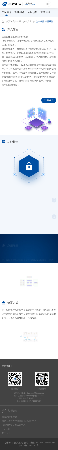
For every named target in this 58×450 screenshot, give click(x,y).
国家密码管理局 (9, 417)
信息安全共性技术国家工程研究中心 (19, 421)
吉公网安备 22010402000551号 (39, 442)
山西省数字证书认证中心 (14, 425)
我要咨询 (48, 100)
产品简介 (6, 12)
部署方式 (45, 12)
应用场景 (32, 12)
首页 (8, 21)
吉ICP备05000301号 (29, 445)
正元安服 (6, 429)
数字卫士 (6, 433)
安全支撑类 (28, 21)
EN (48, 4)
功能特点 (19, 12)
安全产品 (17, 21)
